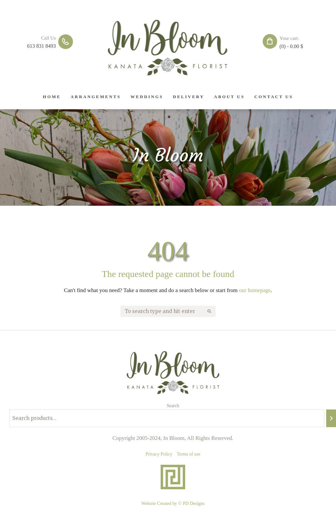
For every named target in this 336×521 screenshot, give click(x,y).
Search (173, 405)
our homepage (255, 290)
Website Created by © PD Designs (172, 503)
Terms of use (188, 454)
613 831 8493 (41, 46)
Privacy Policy (159, 454)
